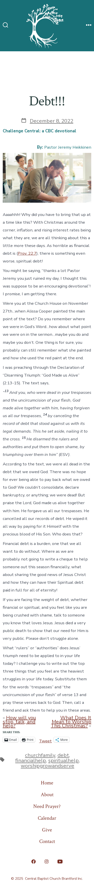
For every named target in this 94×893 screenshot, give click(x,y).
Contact (47, 841)
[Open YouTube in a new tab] (60, 861)
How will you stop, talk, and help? (19, 721)
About (47, 794)
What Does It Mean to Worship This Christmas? (71, 721)
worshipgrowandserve (47, 765)
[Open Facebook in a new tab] (34, 861)
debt (63, 755)
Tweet (45, 740)
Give (47, 829)
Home (47, 782)
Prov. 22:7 (27, 253)
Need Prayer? (47, 806)
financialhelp (30, 760)
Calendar (47, 818)
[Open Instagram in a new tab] (46, 861)
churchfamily (40, 755)
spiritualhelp (63, 760)
